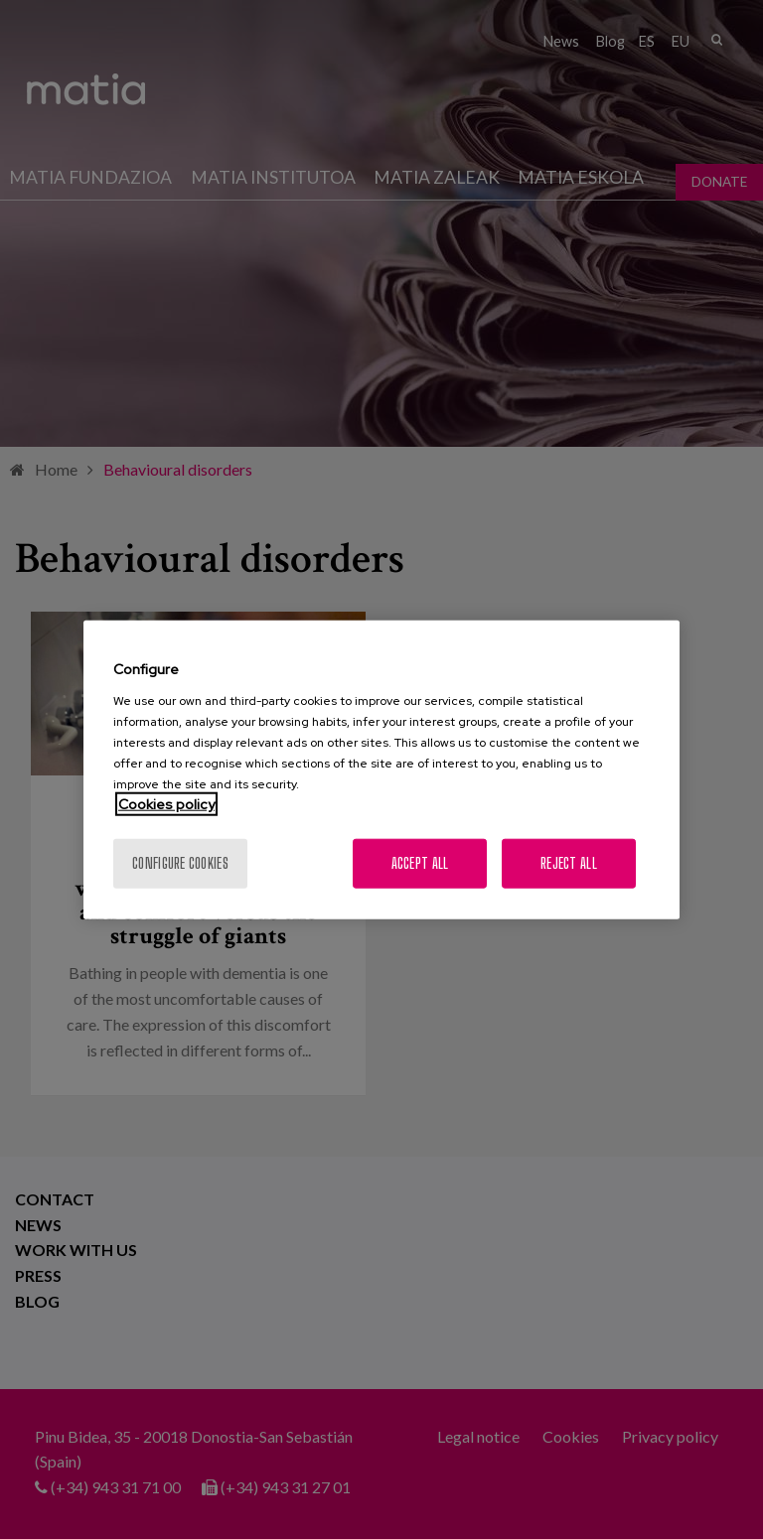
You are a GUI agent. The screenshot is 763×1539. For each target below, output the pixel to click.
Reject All (568, 862)
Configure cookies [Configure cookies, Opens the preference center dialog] (180, 862)
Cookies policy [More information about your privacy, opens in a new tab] (166, 803)
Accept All (420, 862)
